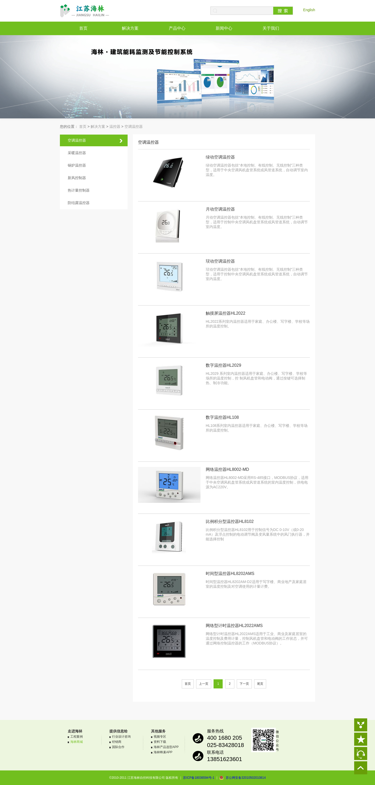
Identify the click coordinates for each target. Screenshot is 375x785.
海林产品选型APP (166, 747)
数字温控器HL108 (222, 417)
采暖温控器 (77, 153)
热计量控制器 (79, 190)
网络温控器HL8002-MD (227, 469)
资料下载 (160, 742)
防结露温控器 (79, 203)
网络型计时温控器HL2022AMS (234, 625)
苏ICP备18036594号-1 (198, 778)
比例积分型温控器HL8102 (230, 521)
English (309, 10)
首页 (83, 28)
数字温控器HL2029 (223, 365)
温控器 (114, 126)
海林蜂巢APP (163, 752)
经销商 (116, 742)
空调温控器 (133, 126)
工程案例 (76, 736)
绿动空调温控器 (220, 157)
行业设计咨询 (121, 736)
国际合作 (118, 747)
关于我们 (270, 28)
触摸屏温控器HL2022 (225, 313)
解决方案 (130, 28)
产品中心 (177, 28)
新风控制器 (77, 178)
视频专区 (160, 736)
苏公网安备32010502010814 (246, 778)
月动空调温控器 (220, 209)
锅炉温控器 (77, 165)
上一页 (203, 684)
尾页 (260, 684)
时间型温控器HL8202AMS (230, 573)
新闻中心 (224, 28)
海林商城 (76, 742)
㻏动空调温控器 (220, 261)
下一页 (244, 684)
